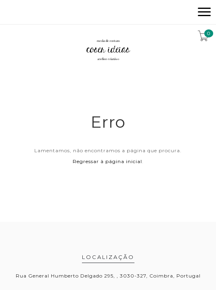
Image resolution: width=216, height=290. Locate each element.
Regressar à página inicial (107, 161)
